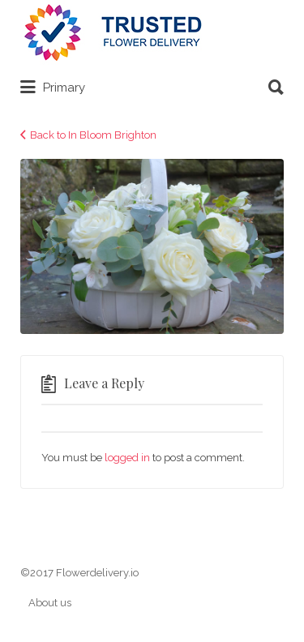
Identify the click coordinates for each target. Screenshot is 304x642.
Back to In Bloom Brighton (93, 135)
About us (49, 603)
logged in (127, 458)
